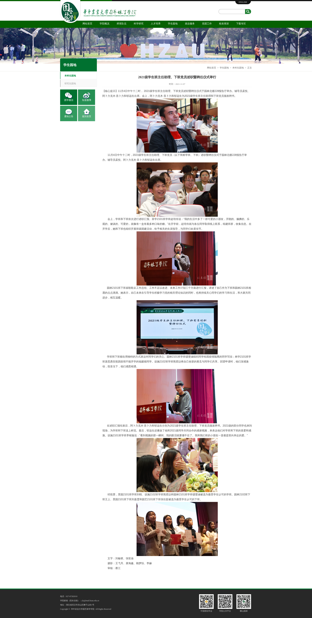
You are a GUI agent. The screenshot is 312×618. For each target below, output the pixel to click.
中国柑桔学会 (206, 611)
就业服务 (190, 23)
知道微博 (86, 100)
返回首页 (86, 116)
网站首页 (87, 23)
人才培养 (156, 23)
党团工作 (207, 23)
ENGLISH (243, 2)
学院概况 (104, 23)
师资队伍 (121, 23)
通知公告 (68, 116)
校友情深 (224, 23)
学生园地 (173, 23)
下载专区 (241, 23)
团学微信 (68, 100)
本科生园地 (238, 68)
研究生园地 (70, 83)
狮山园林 (244, 611)
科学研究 (138, 23)
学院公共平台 (225, 611)
